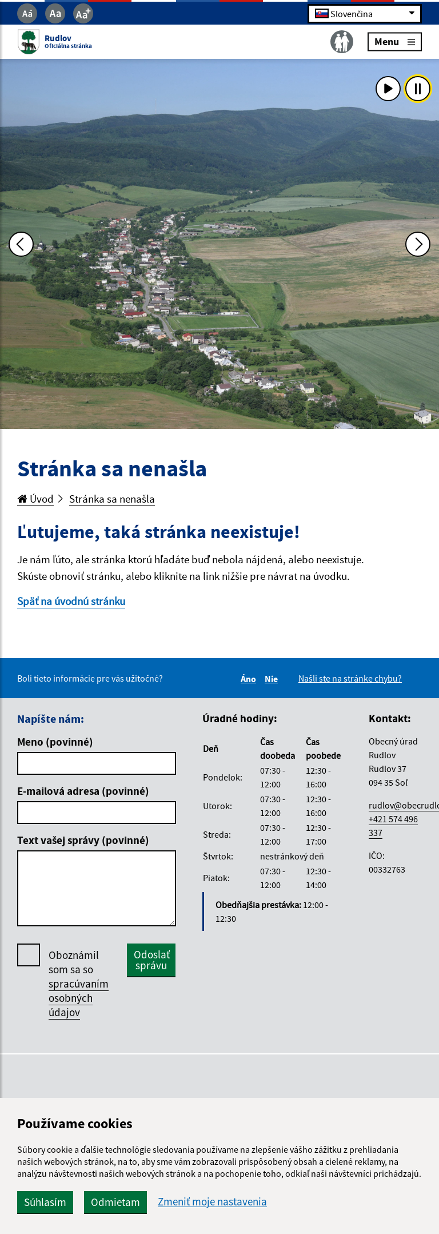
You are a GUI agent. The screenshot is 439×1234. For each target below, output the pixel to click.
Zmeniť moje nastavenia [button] (212, 1201)
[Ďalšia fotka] (417, 244)
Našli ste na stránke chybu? (350, 678)
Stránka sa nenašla (112, 498)
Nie (273, 678)
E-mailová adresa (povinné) (83, 791)
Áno (250, 678)
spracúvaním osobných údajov (79, 998)
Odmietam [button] (115, 1202)
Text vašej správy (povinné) (83, 840)
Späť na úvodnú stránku (71, 601)
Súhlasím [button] (45, 1202)
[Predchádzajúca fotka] (21, 244)
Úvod (35, 498)
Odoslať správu (152, 960)
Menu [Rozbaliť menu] (394, 41)
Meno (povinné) (55, 742)
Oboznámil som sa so (79, 984)
